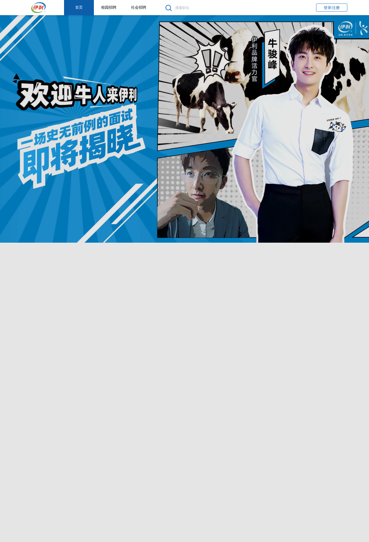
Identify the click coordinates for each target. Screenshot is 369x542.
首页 (79, 7)
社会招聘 (138, 7)
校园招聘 (108, 7)
